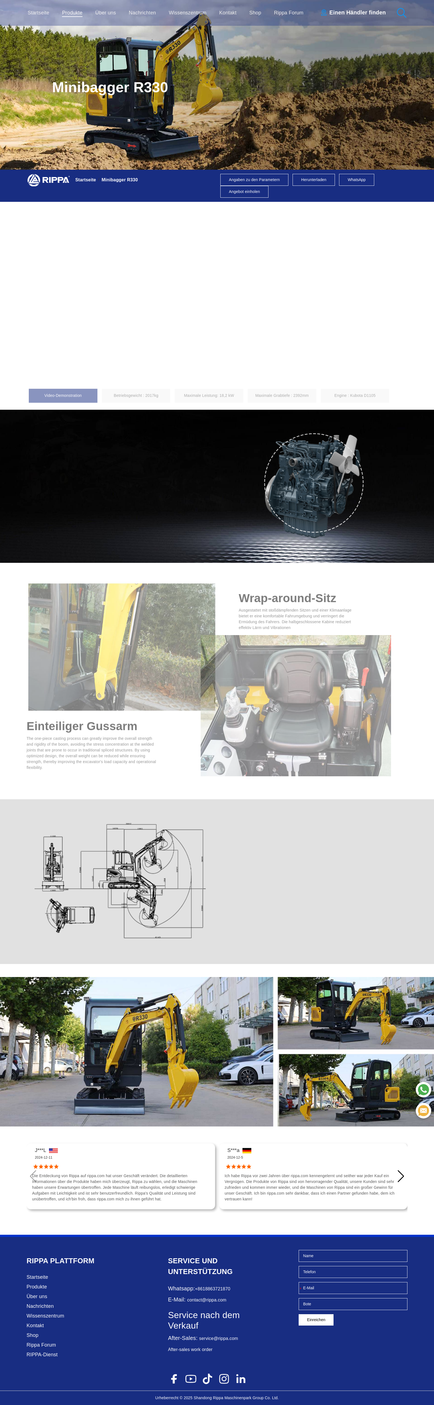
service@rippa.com (218, 1338)
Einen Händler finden (357, 12)
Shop (255, 13)
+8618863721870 (212, 1289)
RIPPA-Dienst (42, 1354)
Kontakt (227, 13)
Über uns (105, 13)
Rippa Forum (288, 13)
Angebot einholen (244, 191)
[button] (401, 1176)
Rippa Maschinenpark (232, 1398)
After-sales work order (190, 1349)
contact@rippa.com (206, 1300)
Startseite (38, 13)
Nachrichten (142, 13)
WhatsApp (357, 179)
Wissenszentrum (187, 13)
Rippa (37, 1261)
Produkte (72, 13)
